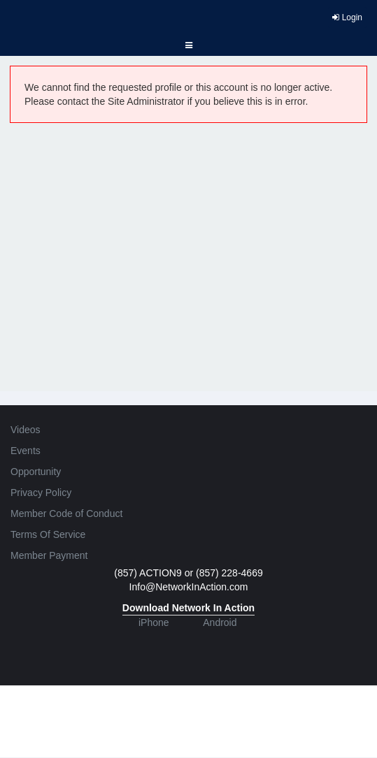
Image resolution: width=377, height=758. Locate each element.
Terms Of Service (47, 534)
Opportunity (35, 471)
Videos (25, 429)
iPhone (153, 622)
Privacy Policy (40, 492)
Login (347, 17)
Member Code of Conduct (66, 513)
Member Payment (48, 555)
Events (25, 450)
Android (219, 622)
